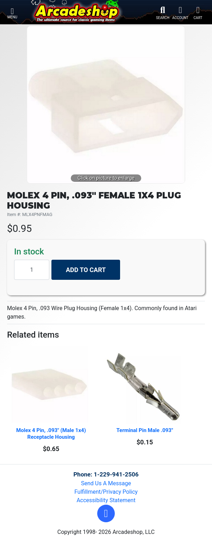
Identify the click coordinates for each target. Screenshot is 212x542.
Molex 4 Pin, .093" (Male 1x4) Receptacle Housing (51, 433)
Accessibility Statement (105, 500)
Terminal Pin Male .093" (145, 430)
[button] (106, 513)
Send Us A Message (106, 483)
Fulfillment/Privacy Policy (106, 491)
